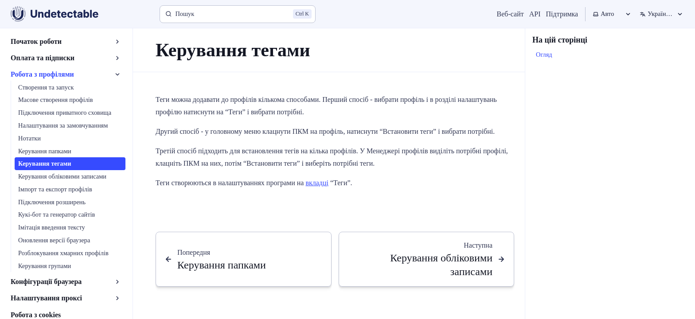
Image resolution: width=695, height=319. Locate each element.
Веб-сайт (510, 14)
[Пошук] (238, 14)
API (535, 14)
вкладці (316, 183)
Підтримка (562, 14)
